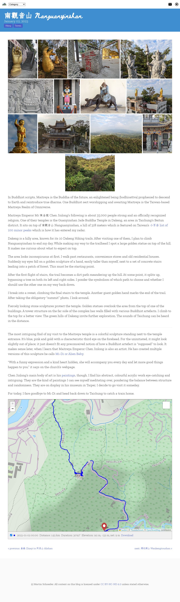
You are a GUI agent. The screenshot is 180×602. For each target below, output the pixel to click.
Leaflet (123, 530)
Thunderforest (137, 530)
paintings (68, 375)
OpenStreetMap (153, 530)
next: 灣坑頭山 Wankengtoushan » (153, 548)
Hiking (8, 26)
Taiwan (18, 26)
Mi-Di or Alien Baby (69, 354)
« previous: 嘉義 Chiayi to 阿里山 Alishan (30, 548)
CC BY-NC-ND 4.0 (111, 584)
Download (127, 535)
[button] (104, 527)
